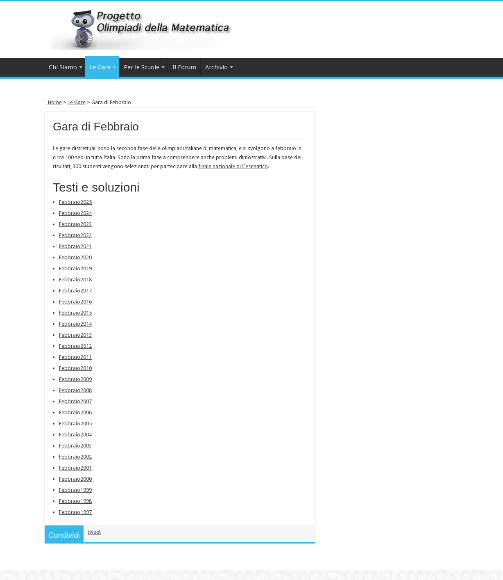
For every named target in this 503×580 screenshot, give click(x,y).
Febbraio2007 (75, 401)
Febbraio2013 (75, 335)
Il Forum (184, 67)
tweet (94, 532)
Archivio (216, 67)
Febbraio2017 (75, 291)
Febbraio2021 (75, 246)
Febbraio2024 (75, 213)
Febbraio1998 (75, 501)
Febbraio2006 (75, 412)
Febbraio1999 (75, 490)
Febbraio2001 (75, 468)
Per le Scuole (141, 67)
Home (53, 102)
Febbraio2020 (75, 257)
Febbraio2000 (75, 479)
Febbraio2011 (75, 357)
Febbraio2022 (75, 235)
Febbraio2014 (75, 324)
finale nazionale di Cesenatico (233, 166)
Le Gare (100, 67)
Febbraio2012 (75, 346)
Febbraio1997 (75, 512)
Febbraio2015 (75, 313)
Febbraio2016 (75, 302)
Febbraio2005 (75, 423)
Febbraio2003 (75, 446)
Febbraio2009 (75, 379)
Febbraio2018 (75, 279)
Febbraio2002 (75, 457)
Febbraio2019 (75, 268)
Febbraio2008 (75, 390)
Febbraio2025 (75, 202)
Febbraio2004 (75, 435)
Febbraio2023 (75, 224)
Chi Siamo (63, 67)
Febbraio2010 (75, 368)
